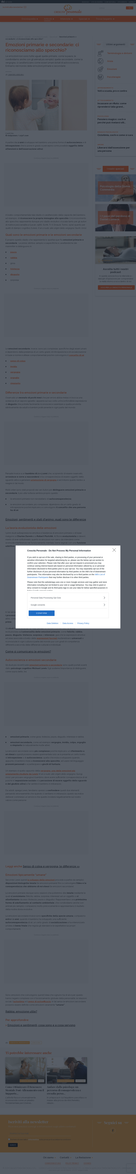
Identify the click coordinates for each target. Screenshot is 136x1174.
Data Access (68, 623)
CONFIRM (41, 613)
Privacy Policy (83, 623)
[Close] (115, 550)
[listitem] (68, 597)
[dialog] (68, 587)
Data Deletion (52, 623)
